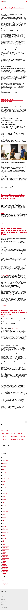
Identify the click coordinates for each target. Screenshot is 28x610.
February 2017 (5, 555)
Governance (4, 578)
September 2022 (5, 478)
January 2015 (5, 568)
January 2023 (5, 473)
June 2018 (4, 538)
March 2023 (4, 470)
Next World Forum (8, 244)
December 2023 (5, 457)
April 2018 (4, 541)
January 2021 (5, 506)
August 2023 (4, 463)
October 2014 (5, 571)
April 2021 (4, 502)
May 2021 (4, 500)
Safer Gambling (4, 607)
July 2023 (4, 464)
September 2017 (5, 549)
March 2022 (4, 485)
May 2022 (4, 482)
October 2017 (5, 547)
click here (13, 220)
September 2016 (5, 558)
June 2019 (4, 526)
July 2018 (4, 537)
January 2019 (5, 529)
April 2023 (4, 469)
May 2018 (4, 540)
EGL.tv (11, 294)
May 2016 (4, 562)
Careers (2, 602)
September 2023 (5, 461)
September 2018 (5, 534)
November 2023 (5, 458)
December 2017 (5, 544)
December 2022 (5, 475)
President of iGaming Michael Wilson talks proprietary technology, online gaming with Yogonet (13, 196)
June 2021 (4, 499)
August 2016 (4, 559)
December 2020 (5, 508)
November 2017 (5, 546)
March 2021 (4, 503)
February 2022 (5, 487)
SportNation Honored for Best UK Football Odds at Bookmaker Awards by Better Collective (14, 312)
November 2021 (5, 491)
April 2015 (4, 564)
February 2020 (5, 522)
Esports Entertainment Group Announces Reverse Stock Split (13, 434)
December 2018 (5, 531)
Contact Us (3, 605)
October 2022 (5, 476)
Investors (3, 599)
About (2, 598)
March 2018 (4, 543)
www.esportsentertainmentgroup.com (10, 302)
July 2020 (4, 516)
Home (2, 596)
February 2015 (5, 567)
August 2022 (4, 479)
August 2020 (4, 514)
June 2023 (4, 466)
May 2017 (4, 553)
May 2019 (4, 528)
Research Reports (5, 583)
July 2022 (4, 481)
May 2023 (4, 467)
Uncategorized (5, 584)
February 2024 (5, 455)
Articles (2, 604)
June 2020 (4, 517)
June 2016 (4, 561)
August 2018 (4, 535)
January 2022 (5, 488)
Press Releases (4, 305)
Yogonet (12, 211)
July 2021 (4, 497)
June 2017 (4, 552)
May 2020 (4, 519)
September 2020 (5, 512)
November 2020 (5, 509)
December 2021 (5, 490)
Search (2, 420)
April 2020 (4, 520)
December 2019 (5, 523)
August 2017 (4, 550)
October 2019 (5, 525)
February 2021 (5, 505)
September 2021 (5, 494)
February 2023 (5, 472)
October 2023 (5, 460)
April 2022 (4, 484)
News (3, 94)
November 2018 (5, 532)
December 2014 (5, 570)
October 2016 (5, 556)
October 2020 (5, 511)
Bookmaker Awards (15, 328)
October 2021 (5, 493)
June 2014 (4, 573)
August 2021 (4, 496)
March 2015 (4, 565)
